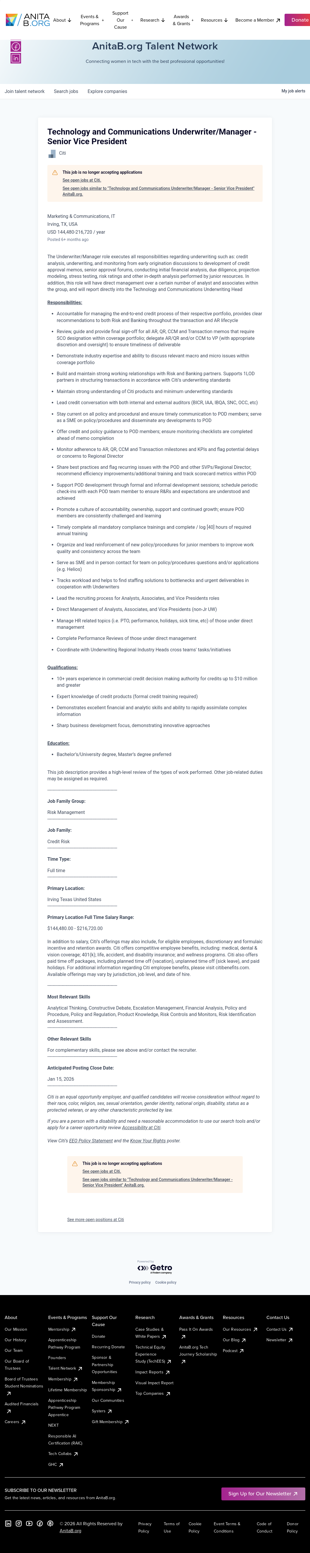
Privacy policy (140, 1282)
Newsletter (280, 1340)
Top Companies (153, 1393)
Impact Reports (152, 1372)
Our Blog (235, 1340)
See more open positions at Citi (95, 1219)
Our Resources (240, 1329)
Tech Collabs (63, 1453)
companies (107, 91)
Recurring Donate (108, 1347)
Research (153, 20)
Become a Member (258, 20)
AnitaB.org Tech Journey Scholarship (198, 1354)
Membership (63, 1379)
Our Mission (16, 1329)
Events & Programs (92, 20)
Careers (15, 1422)
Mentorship (62, 1329)
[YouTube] (29, 1523)
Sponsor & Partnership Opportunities (104, 1364)
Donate (98, 1336)
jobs (66, 91)
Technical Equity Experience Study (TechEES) (153, 1354)
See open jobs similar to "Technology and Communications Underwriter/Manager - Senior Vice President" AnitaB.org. (158, 191)
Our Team (14, 1350)
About (62, 20)
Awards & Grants (183, 20)
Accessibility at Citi (141, 1127)
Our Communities (108, 1400)
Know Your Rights (148, 1141)
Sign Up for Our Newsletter (263, 1493)
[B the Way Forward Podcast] (50, 1523)
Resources (214, 20)
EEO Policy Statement (91, 1141)
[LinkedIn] (15, 58)
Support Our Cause (122, 20)
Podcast (233, 1351)
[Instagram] (18, 1523)
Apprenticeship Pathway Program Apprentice (64, 1407)
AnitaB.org (70, 1530)
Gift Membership (110, 1422)
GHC (56, 1464)
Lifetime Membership (67, 1390)
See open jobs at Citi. (82, 180)
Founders (57, 1358)
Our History (15, 1340)
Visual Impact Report (154, 1383)
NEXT (53, 1425)
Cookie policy (165, 1282)
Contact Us (280, 1329)
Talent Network (65, 1368)
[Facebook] (15, 46)
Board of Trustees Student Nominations (24, 1386)
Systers (102, 1411)
